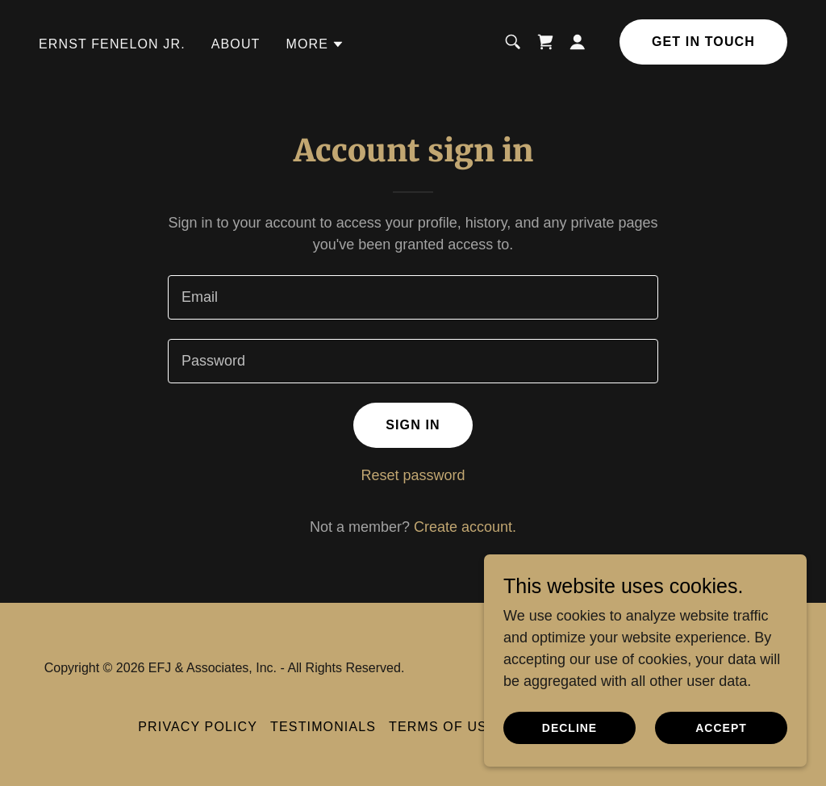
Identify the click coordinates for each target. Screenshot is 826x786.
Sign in (413, 425)
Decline (569, 727)
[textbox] (413, 297)
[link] (545, 42)
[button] (315, 44)
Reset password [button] (413, 475)
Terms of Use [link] (443, 727)
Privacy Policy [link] (197, 727)
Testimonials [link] (323, 727)
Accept (721, 727)
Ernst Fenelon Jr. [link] (112, 44)
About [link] (236, 44)
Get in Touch (703, 41)
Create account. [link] (465, 527)
